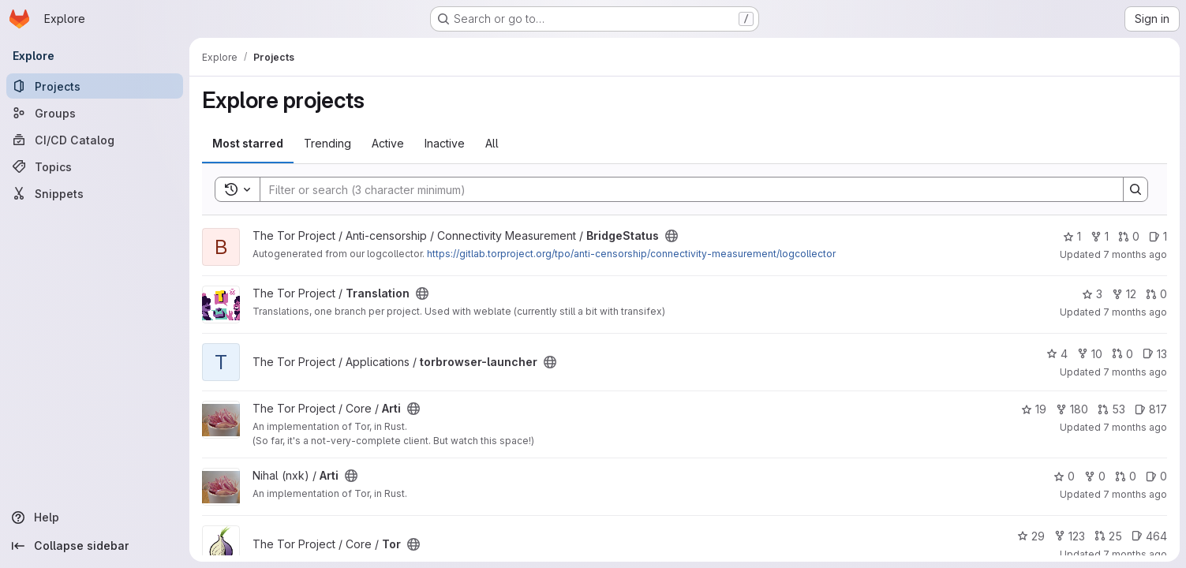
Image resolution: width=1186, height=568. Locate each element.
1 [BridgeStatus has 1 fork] (1100, 236)
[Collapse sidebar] (94, 546)
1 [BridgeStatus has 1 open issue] (1158, 236)
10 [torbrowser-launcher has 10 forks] (1089, 354)
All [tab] (492, 143)
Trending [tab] (327, 143)
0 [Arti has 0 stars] (1064, 476)
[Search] (683, 189)
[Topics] (94, 166)
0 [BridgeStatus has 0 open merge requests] (1128, 236)
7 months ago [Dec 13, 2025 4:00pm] (1135, 254)
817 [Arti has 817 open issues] (1151, 409)
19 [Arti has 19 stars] (1033, 409)
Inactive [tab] (445, 143)
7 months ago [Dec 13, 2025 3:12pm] (1135, 372)
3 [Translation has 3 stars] (1092, 294)
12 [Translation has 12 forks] (1124, 294)
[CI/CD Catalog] (94, 139)
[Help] (94, 517)
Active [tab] (388, 143)
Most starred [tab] (247, 143)
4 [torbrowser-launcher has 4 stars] (1057, 354)
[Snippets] (94, 193)
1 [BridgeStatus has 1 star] (1072, 236)
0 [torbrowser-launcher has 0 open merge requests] (1122, 354)
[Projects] (94, 86)
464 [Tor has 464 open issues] (1149, 536)
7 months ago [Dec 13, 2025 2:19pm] (1135, 494)
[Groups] (94, 112)
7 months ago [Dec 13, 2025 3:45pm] (1135, 312)
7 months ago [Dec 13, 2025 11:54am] (1135, 554)
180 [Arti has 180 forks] (1072, 409)
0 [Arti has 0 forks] (1095, 476)
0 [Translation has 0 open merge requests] (1156, 294)
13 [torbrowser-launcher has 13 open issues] (1155, 354)
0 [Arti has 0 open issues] (1156, 476)
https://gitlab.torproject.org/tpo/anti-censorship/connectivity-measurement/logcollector (631, 254)
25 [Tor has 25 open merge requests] (1108, 536)
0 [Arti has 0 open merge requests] (1125, 476)
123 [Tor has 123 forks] (1069, 536)
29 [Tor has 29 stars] (1031, 536)
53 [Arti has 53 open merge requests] (1111, 409)
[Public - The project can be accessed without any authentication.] (671, 236)
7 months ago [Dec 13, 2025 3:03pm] (1135, 427)
